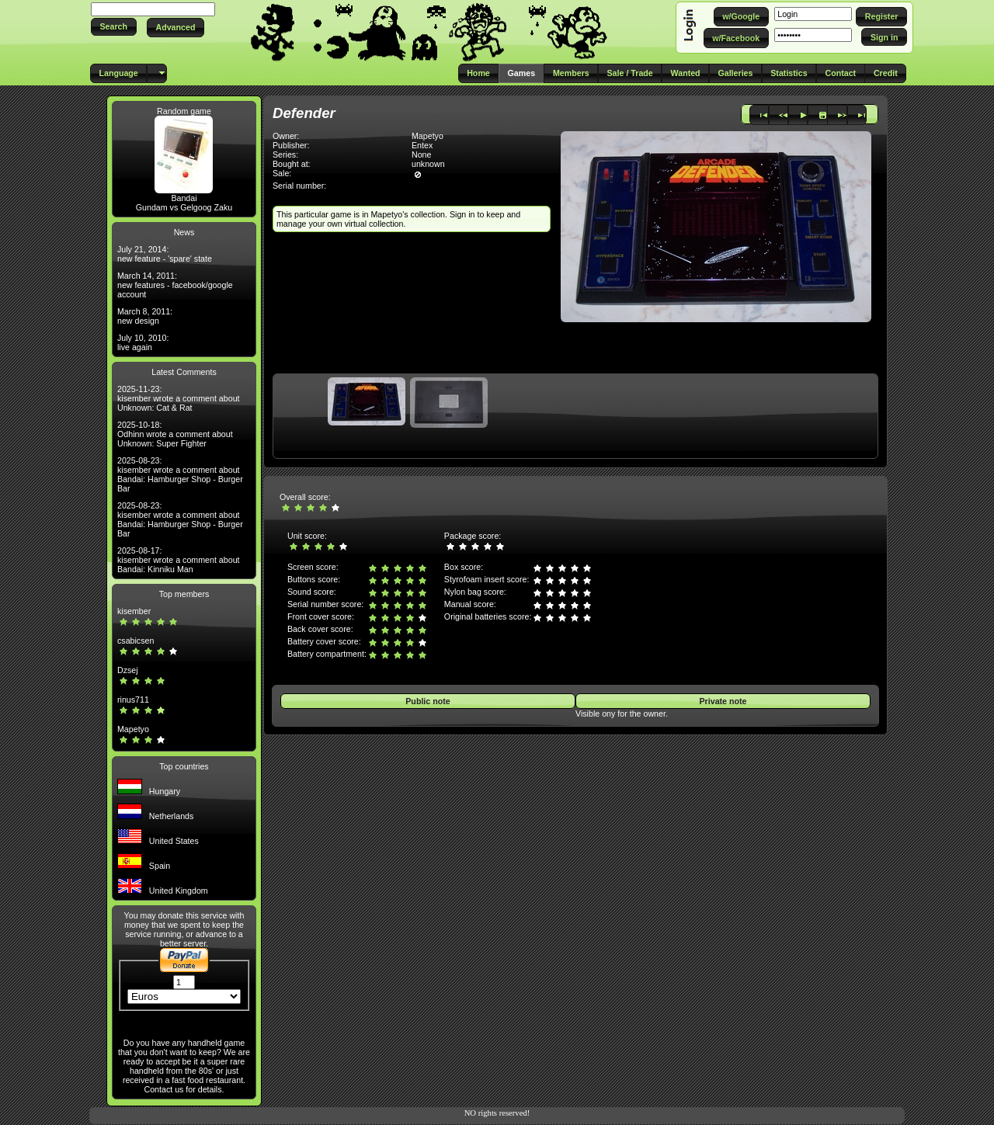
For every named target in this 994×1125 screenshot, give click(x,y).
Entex (422, 145)
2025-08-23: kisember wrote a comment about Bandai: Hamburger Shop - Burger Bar (180, 474)
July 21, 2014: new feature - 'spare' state (164, 254)
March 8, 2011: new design (144, 316)
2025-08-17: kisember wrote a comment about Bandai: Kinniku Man (178, 560)
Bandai (183, 198)
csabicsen (135, 640)
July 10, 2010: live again (143, 342)
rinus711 (133, 699)
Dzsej (127, 670)
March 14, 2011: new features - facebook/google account (175, 285)
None (421, 154)
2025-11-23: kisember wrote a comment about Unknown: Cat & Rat (178, 398)
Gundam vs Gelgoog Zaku (184, 207)
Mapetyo (133, 729)
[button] (114, 27)
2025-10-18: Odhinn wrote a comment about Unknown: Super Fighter (175, 434)
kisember (134, 611)
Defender (304, 113)
